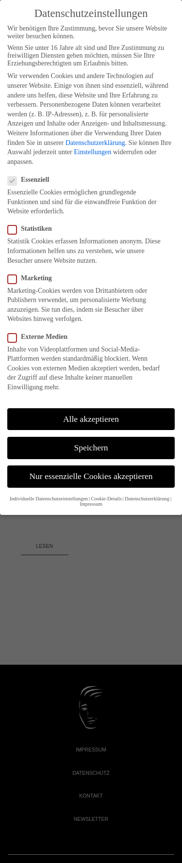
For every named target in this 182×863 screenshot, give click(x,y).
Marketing (29, 278)
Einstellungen (92, 152)
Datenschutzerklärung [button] (147, 498)
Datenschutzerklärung (95, 142)
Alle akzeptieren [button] (91, 419)
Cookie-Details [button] (106, 498)
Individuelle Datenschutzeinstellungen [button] (49, 498)
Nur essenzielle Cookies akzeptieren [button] (90, 476)
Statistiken (29, 229)
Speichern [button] (91, 447)
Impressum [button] (91, 504)
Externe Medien (37, 337)
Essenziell (28, 180)
